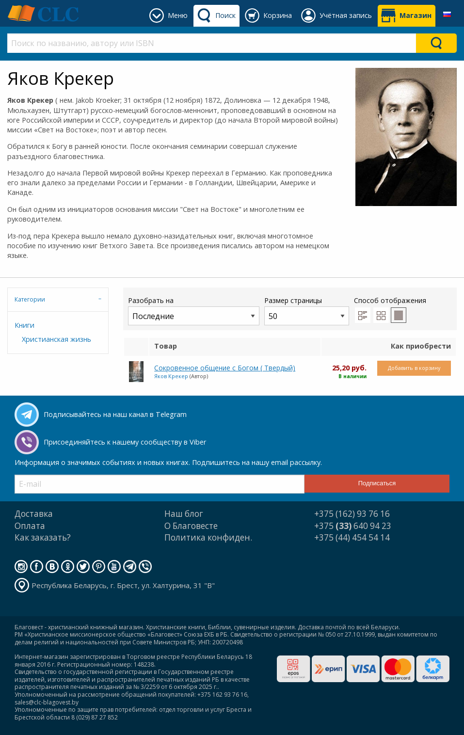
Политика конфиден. (208, 537)
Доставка (34, 513)
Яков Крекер (171, 376)
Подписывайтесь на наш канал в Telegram (115, 414)
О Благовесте (191, 525)
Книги (24, 325)
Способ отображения (390, 309)
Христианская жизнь (56, 339)
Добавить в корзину (414, 367)
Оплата (30, 525)
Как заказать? (43, 537)
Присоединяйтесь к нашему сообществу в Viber (125, 442)
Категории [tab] (30, 299)
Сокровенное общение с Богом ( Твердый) (224, 367)
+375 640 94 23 (352, 525)
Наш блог (183, 513)
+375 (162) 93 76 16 (352, 513)
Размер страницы (306, 310)
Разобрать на (193, 310)
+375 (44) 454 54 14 (352, 537)
